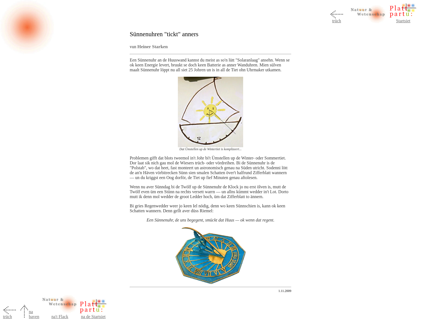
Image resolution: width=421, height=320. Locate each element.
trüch (336, 21)
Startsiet (403, 21)
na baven (34, 314)
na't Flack (59, 316)
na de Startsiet (93, 316)
